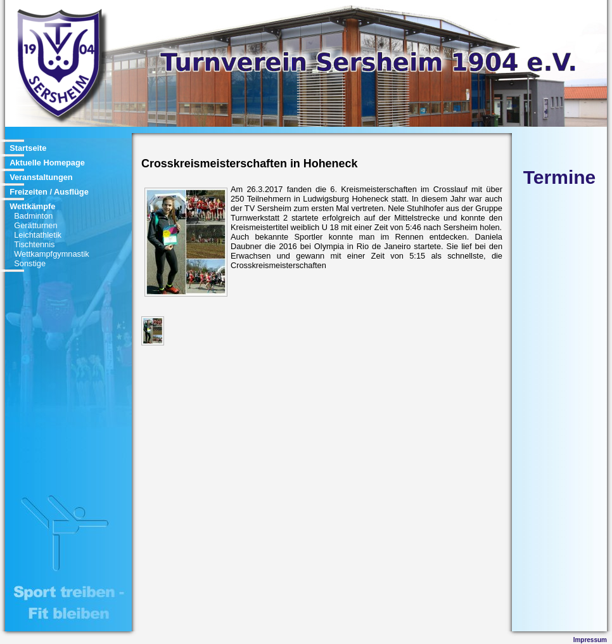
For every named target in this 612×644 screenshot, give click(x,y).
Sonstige (30, 263)
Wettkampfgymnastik (51, 254)
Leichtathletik (37, 235)
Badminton (33, 216)
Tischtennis (34, 244)
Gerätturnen (35, 225)
